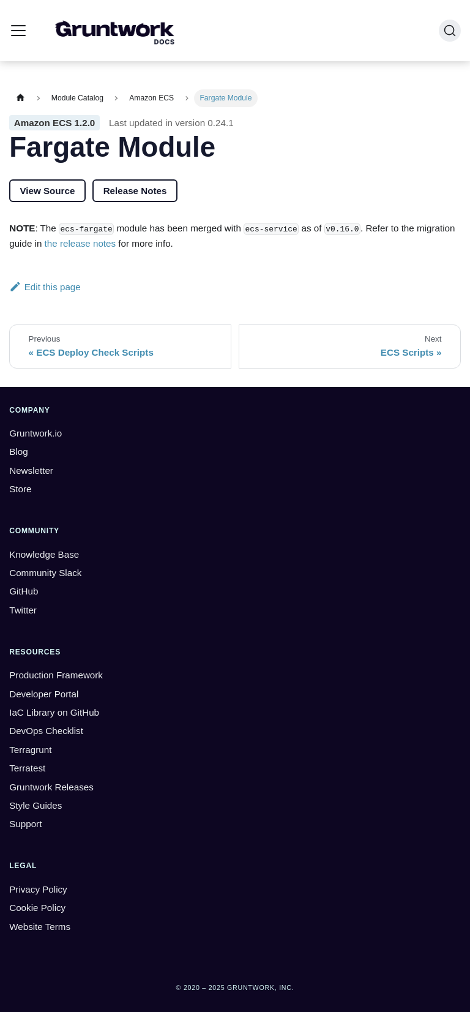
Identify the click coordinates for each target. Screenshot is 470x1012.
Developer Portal (43, 694)
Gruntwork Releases (51, 787)
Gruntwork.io (35, 433)
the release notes (80, 243)
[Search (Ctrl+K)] (450, 31)
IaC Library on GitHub (54, 712)
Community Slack (45, 573)
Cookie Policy (37, 907)
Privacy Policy (38, 889)
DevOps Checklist (46, 730)
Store (20, 489)
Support (25, 824)
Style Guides (35, 805)
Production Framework (56, 675)
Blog (18, 451)
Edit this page (45, 287)
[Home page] (20, 98)
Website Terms (39, 926)
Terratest (27, 768)
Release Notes (135, 191)
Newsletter (31, 470)
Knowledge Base (44, 554)
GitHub (23, 591)
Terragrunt (30, 749)
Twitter (23, 610)
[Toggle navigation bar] (18, 30)
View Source (47, 191)
